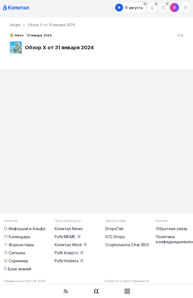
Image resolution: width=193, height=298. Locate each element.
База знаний (17, 268)
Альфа (15, 25)
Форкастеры (19, 244)
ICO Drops (115, 236)
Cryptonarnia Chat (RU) (127, 244)
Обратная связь (171, 228)
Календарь (17, 236)
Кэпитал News (69, 228)
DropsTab (114, 228)
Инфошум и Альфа (24, 228)
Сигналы (14, 252)
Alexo (17, 35)
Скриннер (16, 260)
